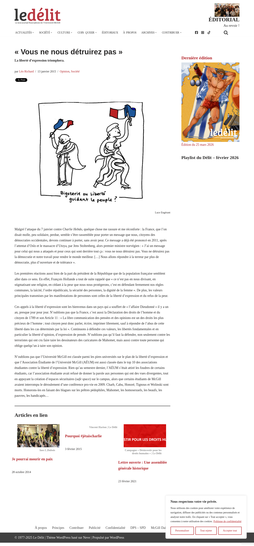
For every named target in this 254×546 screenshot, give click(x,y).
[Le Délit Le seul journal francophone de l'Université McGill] (38, 16)
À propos (132, 33)
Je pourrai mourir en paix (32, 462)
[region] (206, 517)
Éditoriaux (112, 33)
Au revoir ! (231, 25)
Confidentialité (115, 534)
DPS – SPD (138, 534)
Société (76, 72)
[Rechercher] (231, 32)
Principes (57, 534)
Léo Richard (26, 72)
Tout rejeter (206, 530)
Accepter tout (230, 530)
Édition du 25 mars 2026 (197, 145)
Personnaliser (182, 530)
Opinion (65, 72)
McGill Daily (160, 534)
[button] (33, 33)
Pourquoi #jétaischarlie (83, 439)
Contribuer (76, 534)
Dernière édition (196, 58)
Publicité (94, 534)
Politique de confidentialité (227, 521)
